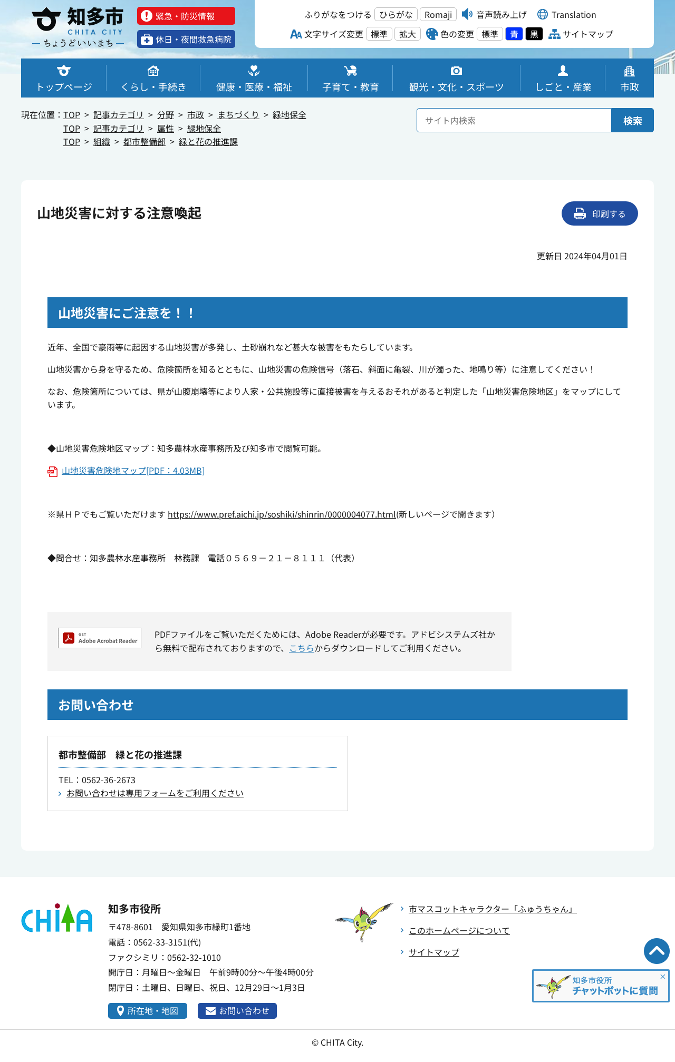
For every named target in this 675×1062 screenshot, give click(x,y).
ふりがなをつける (338, 14)
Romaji (438, 14)
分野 (165, 114)
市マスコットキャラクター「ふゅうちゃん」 (493, 908)
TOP (71, 114)
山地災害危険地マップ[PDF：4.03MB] (133, 470)
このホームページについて (459, 930)
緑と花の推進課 (208, 141)
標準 (379, 33)
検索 (632, 120)
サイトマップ (434, 952)
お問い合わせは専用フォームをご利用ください (155, 792)
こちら (301, 647)
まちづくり (238, 114)
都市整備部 (144, 141)
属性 (165, 128)
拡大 (407, 33)
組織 (101, 141)
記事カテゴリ (118, 114)
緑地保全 (289, 114)
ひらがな (396, 14)
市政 (195, 114)
